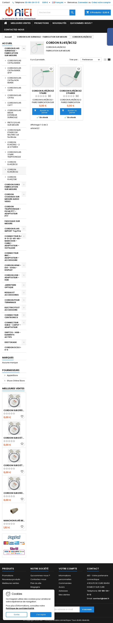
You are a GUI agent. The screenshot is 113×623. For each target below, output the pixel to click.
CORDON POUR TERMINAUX (12, 301)
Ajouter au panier (41, 111)
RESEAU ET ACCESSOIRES (12, 293)
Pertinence (91, 60)
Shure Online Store (15, 380)
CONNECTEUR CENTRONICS (11, 316)
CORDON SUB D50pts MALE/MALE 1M (14, 410)
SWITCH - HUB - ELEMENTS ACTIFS (12, 335)
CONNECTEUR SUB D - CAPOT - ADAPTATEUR (13, 325)
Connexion (83, 2)
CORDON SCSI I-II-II (13, 348)
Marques (8, 357)
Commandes (65, 583)
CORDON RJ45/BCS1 (13, 163)
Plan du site (35, 583)
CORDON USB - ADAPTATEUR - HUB (12, 277)
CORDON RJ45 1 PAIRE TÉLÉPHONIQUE (14, 154)
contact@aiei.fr (101, 598)
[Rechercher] (56, 12)
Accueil (7, 43)
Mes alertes (64, 594)
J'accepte (41, 614)
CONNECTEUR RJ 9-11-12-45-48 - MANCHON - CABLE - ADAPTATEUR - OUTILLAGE (13, 242)
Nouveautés (59, 23)
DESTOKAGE (11, 342)
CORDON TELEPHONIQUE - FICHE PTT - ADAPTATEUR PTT (13, 211)
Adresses (63, 590)
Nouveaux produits (11, 579)
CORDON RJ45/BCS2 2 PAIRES (71, 92)
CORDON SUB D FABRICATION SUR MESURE (12, 187)
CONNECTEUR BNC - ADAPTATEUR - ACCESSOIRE (12, 257)
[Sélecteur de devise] (46, 2)
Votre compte (68, 568)
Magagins (35, 587)
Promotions (41, 23)
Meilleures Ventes (13, 388)
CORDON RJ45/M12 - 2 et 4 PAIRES (14, 144)
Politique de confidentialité (20, 608)
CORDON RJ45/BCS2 (13, 170)
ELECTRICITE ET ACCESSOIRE (12, 308)
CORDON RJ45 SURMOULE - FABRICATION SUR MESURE (12, 52)
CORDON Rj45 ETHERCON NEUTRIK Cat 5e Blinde (14, 133)
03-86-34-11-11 (32, 2)
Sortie (16, 614)
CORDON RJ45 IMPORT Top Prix (13, 229)
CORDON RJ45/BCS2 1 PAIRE (43, 92)
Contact (6, 2)
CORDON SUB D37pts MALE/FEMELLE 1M (14, 465)
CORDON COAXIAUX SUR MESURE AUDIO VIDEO (12, 198)
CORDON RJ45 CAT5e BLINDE (14, 61)
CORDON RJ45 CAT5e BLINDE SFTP (14, 70)
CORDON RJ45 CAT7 (14, 104)
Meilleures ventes (21, 23)
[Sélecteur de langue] (59, 2)
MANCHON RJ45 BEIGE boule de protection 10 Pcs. (14, 520)
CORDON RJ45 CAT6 (14, 89)
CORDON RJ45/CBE (12, 178)
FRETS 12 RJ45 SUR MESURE (14, 123)
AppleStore (12, 375)
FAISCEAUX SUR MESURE (12, 222)
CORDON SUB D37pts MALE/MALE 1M (14, 438)
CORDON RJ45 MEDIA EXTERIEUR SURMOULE (14, 114)
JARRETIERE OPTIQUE (10, 286)
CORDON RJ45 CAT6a (14, 96)
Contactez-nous (14, 29)
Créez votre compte (101, 2)
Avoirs (62, 587)
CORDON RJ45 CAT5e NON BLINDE (14, 80)
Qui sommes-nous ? (81, 23)
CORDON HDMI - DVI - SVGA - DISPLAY (13, 267)
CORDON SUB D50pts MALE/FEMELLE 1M (14, 493)
